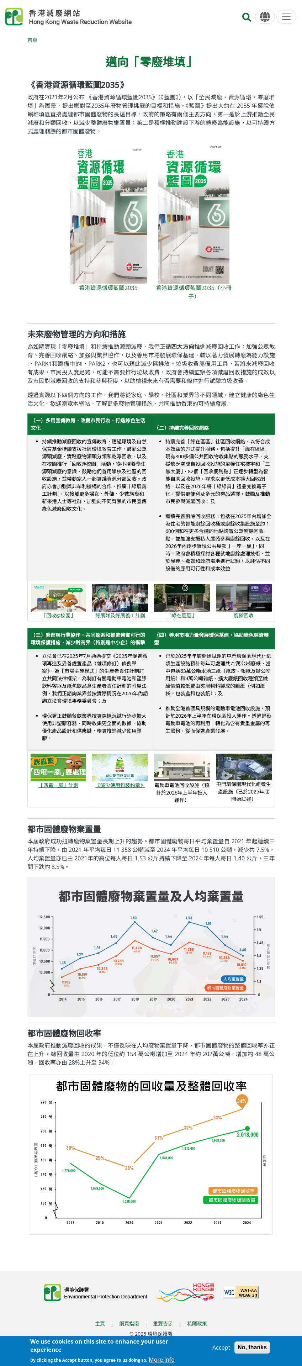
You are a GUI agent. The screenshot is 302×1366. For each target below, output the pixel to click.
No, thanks (252, 1347)
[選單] (286, 17)
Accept (221, 1347)
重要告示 (163, 1323)
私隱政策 (197, 1323)
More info (162, 1360)
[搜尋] (246, 19)
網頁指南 (129, 1323)
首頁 (32, 40)
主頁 (100, 1323)
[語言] (265, 17)
